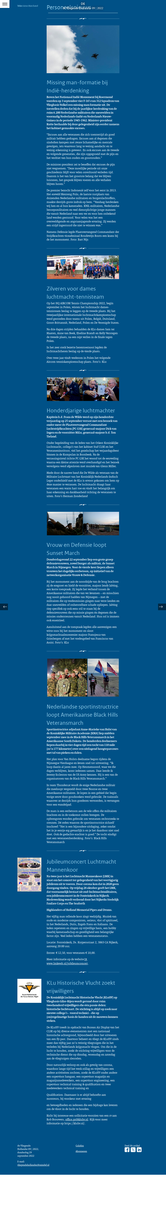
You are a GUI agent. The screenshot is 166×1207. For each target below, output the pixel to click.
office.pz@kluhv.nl (76, 1150)
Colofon (80, 1177)
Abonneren (82, 1183)
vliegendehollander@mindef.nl (34, 1197)
